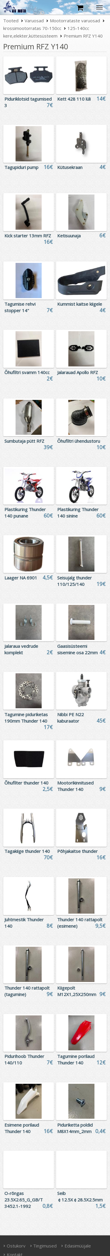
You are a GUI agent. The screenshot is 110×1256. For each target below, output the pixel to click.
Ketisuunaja (69, 236)
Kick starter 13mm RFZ (27, 236)
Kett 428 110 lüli (74, 99)
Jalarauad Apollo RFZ (77, 372)
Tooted (10, 20)
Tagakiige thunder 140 (27, 851)
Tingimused (43, 1246)
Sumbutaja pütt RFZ (24, 441)
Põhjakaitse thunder (77, 851)
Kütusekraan (69, 167)
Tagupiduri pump (21, 167)
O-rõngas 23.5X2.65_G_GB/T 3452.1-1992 (23, 1199)
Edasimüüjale (76, 1246)
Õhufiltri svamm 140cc (27, 372)
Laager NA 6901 (20, 578)
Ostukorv (14, 1246)
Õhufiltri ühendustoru (78, 441)
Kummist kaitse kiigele (79, 304)
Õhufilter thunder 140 (26, 783)
